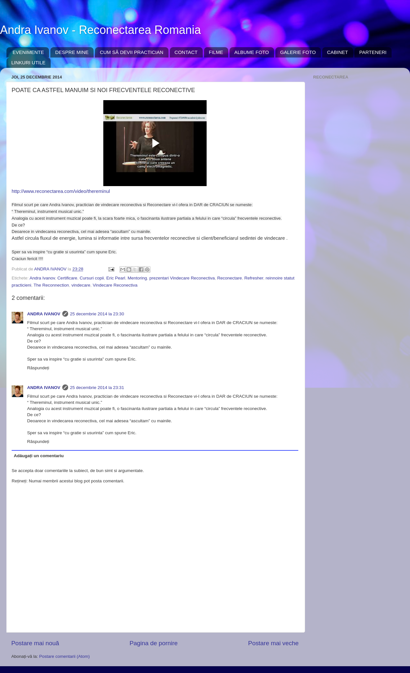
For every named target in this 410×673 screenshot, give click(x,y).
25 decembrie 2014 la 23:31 (97, 387)
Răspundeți (38, 367)
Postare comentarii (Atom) (64, 656)
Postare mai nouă (35, 643)
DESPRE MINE (71, 52)
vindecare (80, 285)
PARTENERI (372, 52)
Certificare (67, 278)
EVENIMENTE (28, 52)
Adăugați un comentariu (39, 455)
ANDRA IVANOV (43, 313)
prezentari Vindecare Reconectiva (182, 278)
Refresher (253, 278)
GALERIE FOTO (298, 52)
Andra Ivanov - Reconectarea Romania (100, 30)
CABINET (337, 52)
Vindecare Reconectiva (115, 285)
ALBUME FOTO (251, 52)
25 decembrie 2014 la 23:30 (97, 313)
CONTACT (186, 52)
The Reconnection (51, 285)
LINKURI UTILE (28, 62)
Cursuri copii (92, 278)
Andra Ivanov (42, 278)
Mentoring (137, 278)
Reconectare (229, 278)
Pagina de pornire (153, 643)
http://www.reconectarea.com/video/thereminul (61, 191)
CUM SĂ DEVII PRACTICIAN (131, 52)
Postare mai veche (273, 643)
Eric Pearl (115, 278)
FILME (216, 52)
